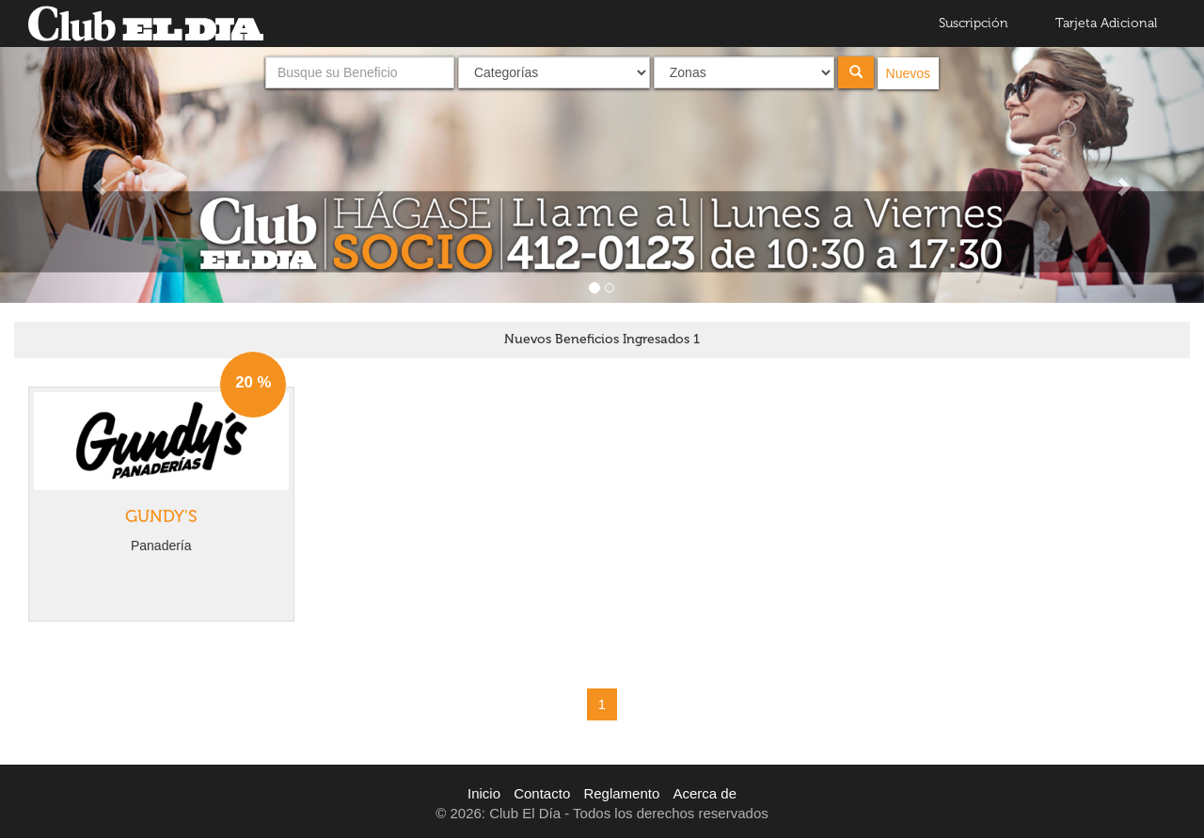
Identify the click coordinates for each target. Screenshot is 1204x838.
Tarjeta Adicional (1106, 23)
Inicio (483, 793)
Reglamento (621, 793)
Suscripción (973, 23)
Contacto (542, 793)
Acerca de (705, 793)
